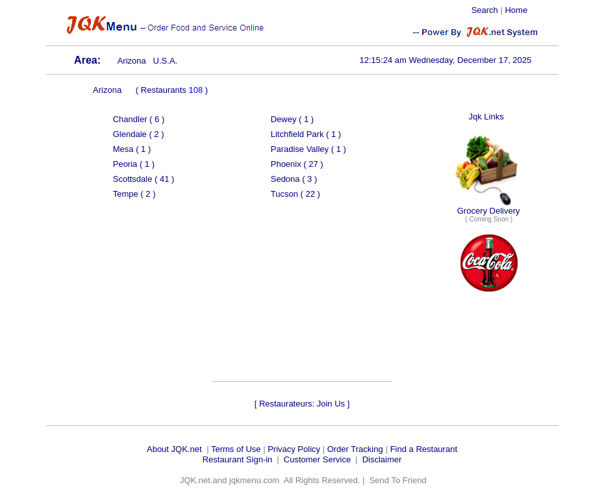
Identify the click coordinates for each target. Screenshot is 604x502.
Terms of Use (236, 449)
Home (516, 10)
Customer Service (317, 459)
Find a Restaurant (423, 449)
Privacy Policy (294, 449)
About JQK (167, 449)
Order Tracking (355, 449)
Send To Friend (398, 480)
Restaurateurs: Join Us (302, 403)
